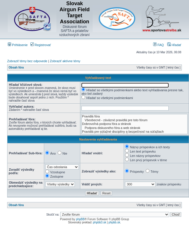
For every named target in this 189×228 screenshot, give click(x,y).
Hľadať (174, 45)
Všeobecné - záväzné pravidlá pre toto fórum (134, 120)
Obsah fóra (16, 67)
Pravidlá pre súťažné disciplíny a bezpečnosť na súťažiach (134, 132)
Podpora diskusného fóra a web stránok (134, 128)
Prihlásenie (18, 45)
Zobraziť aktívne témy (65, 61)
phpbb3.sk (99, 222)
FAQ (158, 45)
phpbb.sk (114, 222)
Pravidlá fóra (134, 116)
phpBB (80, 219)
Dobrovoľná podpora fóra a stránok (134, 124)
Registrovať (40, 45)
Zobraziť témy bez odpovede (27, 61)
